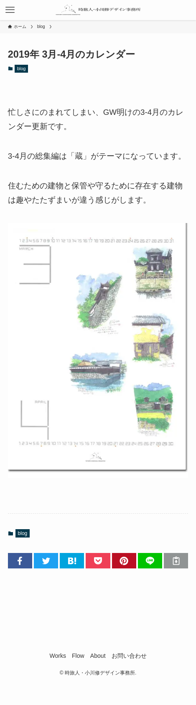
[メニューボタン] (10, 10)
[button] (20, 560)
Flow (78, 655)
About (98, 655)
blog (21, 68)
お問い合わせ (129, 655)
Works (57, 655)
